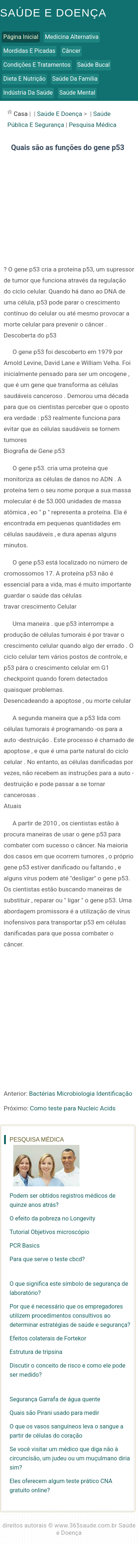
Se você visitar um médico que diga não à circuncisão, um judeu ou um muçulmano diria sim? (70, 1458)
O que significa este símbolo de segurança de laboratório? (69, 1288)
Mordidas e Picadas (29, 50)
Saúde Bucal (93, 64)
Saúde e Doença (53, 12)
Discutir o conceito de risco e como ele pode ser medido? (67, 1370)
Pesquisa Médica (93, 124)
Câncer (71, 50)
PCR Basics (25, 1245)
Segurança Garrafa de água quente (55, 1399)
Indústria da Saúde (28, 92)
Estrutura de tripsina (36, 1351)
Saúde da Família (75, 78)
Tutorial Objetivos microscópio (49, 1232)
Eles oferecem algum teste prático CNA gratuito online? (61, 1486)
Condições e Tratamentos (37, 64)
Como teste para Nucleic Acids (73, 1108)
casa (21, 113)
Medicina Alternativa (72, 36)
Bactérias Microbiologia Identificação (80, 1093)
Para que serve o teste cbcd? (47, 1259)
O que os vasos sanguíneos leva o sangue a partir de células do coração (66, 1431)
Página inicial (20, 36)
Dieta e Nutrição (24, 78)
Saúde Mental (77, 92)
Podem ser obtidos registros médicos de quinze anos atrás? (63, 1200)
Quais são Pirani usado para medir (54, 1412)
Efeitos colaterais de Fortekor (48, 1338)
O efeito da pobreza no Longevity (52, 1218)
